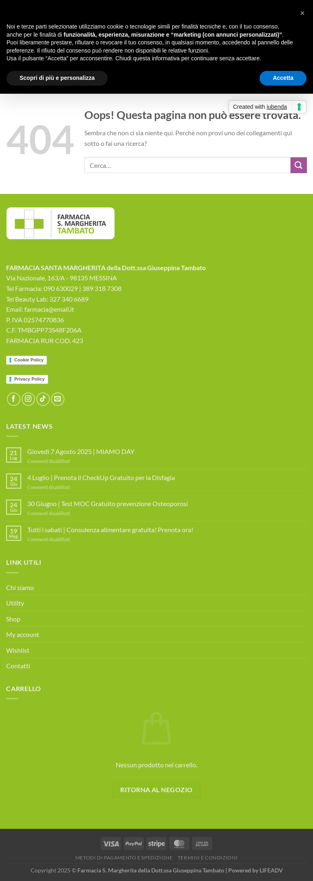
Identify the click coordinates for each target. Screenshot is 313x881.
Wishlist (17, 650)
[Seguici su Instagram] (28, 399)
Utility (15, 603)
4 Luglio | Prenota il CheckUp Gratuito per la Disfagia (101, 477)
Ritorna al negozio (156, 789)
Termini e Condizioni (208, 858)
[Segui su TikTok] (43, 399)
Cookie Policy (29, 359)
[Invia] (299, 165)
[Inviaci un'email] (57, 399)
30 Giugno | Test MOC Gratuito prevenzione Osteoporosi (107, 503)
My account (22, 634)
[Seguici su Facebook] (13, 399)
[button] (302, 13)
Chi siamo (20, 587)
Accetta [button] (283, 78)
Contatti (18, 666)
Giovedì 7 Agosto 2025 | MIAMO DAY (80, 451)
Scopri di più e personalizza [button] (57, 78)
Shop (13, 619)
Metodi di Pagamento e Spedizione (124, 858)
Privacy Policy (29, 379)
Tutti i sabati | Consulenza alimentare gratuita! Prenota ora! (110, 529)
